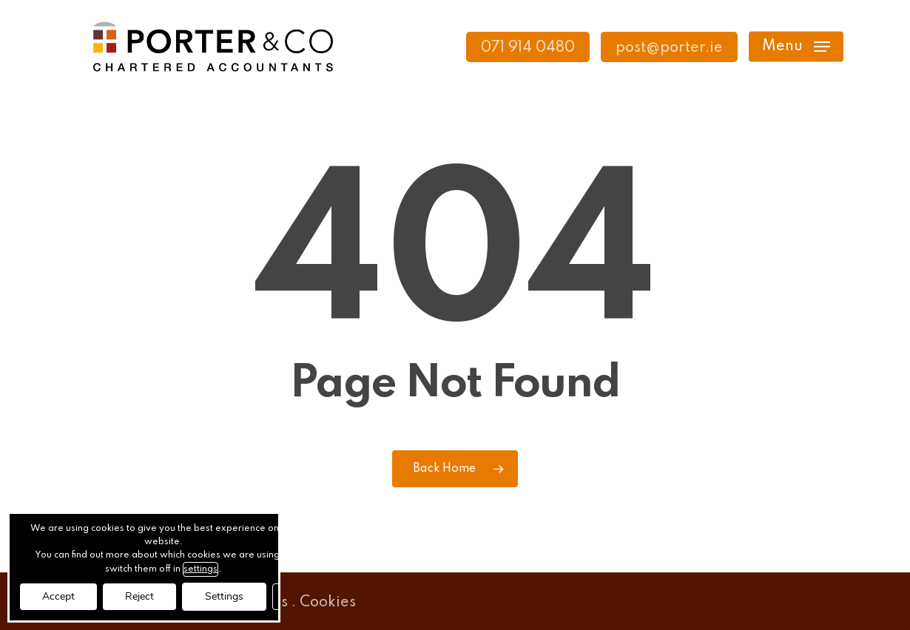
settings (200, 569)
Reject (139, 596)
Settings (224, 596)
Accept (58, 596)
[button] (796, 47)
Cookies (328, 602)
